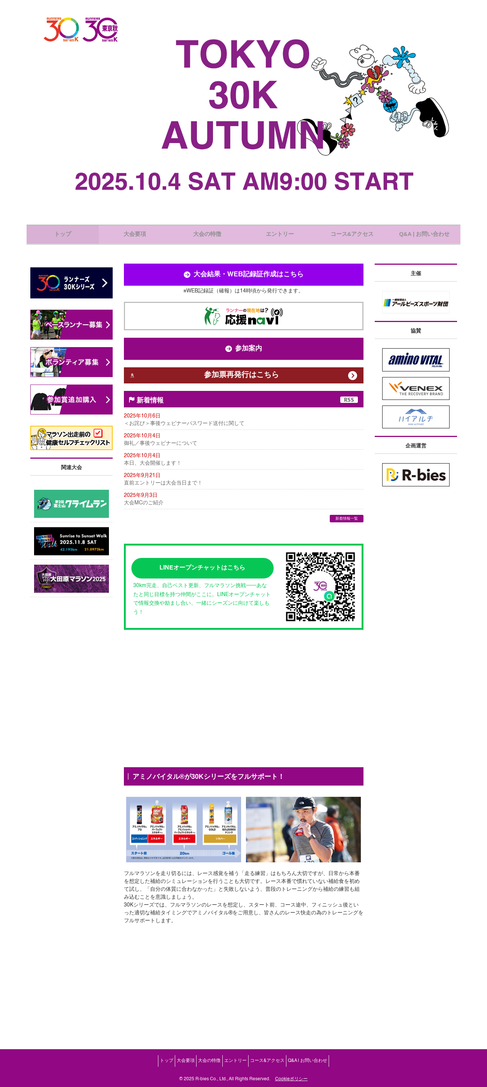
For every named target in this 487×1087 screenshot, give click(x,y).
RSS (349, 417)
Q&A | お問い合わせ (328, 1064)
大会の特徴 (205, 1064)
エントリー (239, 1064)
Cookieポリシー (291, 1079)
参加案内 (243, 357)
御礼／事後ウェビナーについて (160, 461)
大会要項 (174, 1064)
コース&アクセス (279, 1064)
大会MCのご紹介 (144, 523)
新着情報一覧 (346, 539)
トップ (146, 1064)
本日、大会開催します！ (153, 482)
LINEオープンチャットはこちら (202, 587)
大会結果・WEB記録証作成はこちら (243, 283)
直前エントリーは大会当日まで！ (163, 502)
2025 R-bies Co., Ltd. (205, 1079)
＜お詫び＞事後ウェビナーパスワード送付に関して (184, 441)
